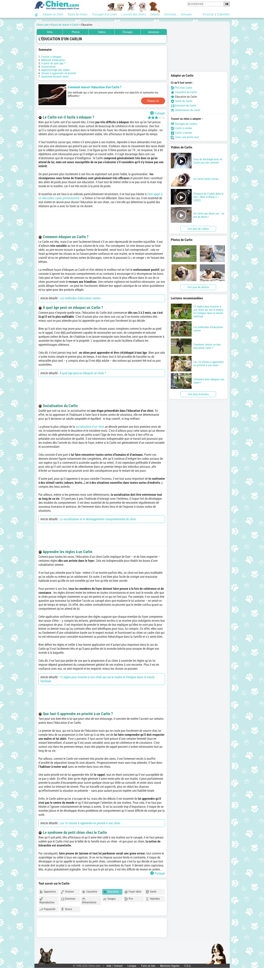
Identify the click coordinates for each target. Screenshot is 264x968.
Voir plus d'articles (198, 394)
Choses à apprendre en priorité (58, 73)
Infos (50, 32)
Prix (128, 899)
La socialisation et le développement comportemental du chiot (98, 519)
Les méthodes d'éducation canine (80, 298)
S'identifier (223, 14)
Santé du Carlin (181, 101)
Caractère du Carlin (184, 92)
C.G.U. (187, 965)
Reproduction (46, 900)
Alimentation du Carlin (185, 110)
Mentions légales (169, 965)
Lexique (131, 965)
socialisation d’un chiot (90, 426)
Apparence (47, 892)
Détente (155, 14)
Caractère (89, 892)
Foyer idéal (132, 892)
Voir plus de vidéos (198, 228)
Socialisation (48, 66)
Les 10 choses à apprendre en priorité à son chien (90, 823)
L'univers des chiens (133, 14)
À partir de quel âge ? (53, 63)
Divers (66, 909)
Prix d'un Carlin (181, 87)
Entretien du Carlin (183, 105)
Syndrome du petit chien (55, 76)
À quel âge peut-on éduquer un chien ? (83, 373)
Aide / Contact (114, 965)
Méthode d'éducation (53, 60)
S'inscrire (208, 14)
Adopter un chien (53, 14)
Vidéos (102, 32)
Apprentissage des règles (55, 70)
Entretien (68, 899)
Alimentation (89, 900)
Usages (109, 899)
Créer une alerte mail (185, 137)
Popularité (47, 909)
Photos (76, 32)
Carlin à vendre (181, 128)
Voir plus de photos (198, 287)
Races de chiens (77, 14)
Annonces (170, 14)
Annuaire (186, 14)
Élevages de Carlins (184, 123)
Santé (151, 892)
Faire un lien (148, 965)
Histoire (67, 892)
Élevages (128, 32)
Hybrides (153, 899)
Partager (157, 113)
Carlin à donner (181, 132)
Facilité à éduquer (51, 56)
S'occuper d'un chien (104, 14)
